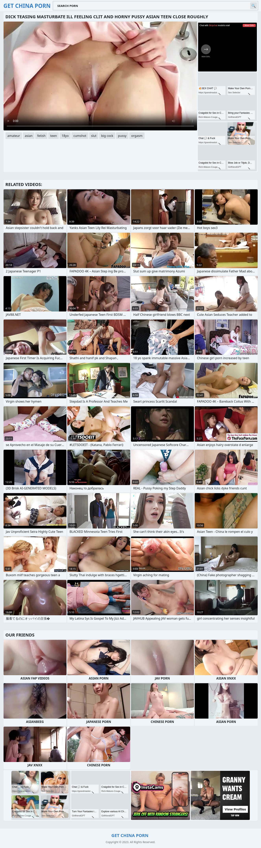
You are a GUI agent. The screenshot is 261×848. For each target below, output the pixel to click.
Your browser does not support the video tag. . (100, 76)
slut (93, 136)
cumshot (79, 136)
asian (29, 136)
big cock (107, 136)
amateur (13, 136)
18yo (65, 136)
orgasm (137, 136)
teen (53, 136)
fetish (41, 136)
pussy (122, 136)
